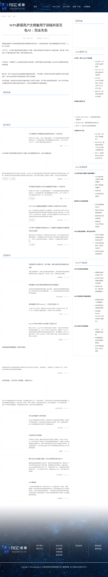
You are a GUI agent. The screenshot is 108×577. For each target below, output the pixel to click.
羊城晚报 (60, 498)
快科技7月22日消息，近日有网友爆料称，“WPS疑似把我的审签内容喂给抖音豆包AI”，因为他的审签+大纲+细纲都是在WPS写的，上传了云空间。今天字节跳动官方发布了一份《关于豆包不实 (49, 193)
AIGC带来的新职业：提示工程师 (99, 348)
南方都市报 (59, 296)
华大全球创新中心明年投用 (37, 416)
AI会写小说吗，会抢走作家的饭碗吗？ (99, 289)
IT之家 (60, 314)
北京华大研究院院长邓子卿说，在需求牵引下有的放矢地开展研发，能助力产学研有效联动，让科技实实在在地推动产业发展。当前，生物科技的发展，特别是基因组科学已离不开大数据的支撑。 (49, 422)
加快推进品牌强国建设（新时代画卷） (14, 347)
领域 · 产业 (77, 7)
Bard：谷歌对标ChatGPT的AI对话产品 (99, 155)
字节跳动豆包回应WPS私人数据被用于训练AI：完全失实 (47, 186)
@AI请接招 (32, 482)
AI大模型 (31, 244)
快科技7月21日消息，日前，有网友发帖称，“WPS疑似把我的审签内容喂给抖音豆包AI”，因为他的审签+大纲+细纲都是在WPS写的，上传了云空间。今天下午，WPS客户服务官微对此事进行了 (49, 140)
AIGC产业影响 (81, 263)
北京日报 (60, 427)
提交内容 (59, 555)
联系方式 (39, 549)
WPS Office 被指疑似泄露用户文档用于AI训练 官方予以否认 (48, 206)
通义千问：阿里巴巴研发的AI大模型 (99, 94)
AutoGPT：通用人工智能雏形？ (99, 136)
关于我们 (39, 545)
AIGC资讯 (45, 7)
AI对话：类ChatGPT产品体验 (83, 58)
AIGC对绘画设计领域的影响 (82, 296)
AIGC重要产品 (81, 52)
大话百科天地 (58, 408)
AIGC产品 (56, 7)
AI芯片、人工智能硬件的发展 (99, 332)
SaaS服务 (59, 549)
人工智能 (12, 179)
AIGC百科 (66, 7)
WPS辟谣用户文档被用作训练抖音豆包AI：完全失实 (45, 134)
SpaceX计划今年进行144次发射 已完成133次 (43, 323)
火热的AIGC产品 (79, 130)
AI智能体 (87, 7)
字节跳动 (5, 179)
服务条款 (98, 549)
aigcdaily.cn (37, 567)
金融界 (60, 339)
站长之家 (60, 220)
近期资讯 (6, 255)
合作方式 (59, 545)
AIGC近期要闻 (81, 167)
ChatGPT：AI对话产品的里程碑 (99, 64)
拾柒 (61, 145)
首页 (35, 7)
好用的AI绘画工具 (79, 101)
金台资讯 (60, 373)
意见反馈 (78, 545)
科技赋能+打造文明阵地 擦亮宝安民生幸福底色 (44, 285)
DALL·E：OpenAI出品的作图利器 (86, 126)
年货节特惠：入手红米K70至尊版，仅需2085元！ (17, 380)
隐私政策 (98, 545)
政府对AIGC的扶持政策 (81, 201)
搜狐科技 (60, 179)
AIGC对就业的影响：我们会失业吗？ (85, 231)
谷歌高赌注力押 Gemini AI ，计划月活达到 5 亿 (44, 304)
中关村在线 (59, 475)
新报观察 (60, 277)
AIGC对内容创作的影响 (81, 269)
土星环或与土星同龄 (35, 435)
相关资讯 (6, 125)
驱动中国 (60, 245)
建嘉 (61, 198)
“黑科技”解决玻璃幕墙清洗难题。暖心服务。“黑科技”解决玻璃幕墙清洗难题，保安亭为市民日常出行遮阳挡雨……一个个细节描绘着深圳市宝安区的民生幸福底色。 (49, 291)
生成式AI (98, 190)
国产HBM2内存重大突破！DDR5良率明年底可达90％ (46, 459)
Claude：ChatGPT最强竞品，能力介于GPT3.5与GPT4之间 (99, 83)
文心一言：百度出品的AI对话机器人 (99, 72)
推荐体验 (6, 92)
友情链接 (59, 552)
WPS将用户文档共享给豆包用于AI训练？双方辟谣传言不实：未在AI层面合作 (26, 153)
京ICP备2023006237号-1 (78, 567)
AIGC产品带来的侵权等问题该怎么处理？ (99, 237)
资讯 (14, 16)
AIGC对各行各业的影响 (81, 326)
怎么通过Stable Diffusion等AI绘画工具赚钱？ (99, 316)
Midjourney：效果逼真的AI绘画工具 (87, 123)
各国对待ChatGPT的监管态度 (99, 224)
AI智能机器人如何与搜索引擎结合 (99, 340)
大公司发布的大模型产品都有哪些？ (85, 173)
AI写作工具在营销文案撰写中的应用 (99, 280)
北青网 (60, 451)
